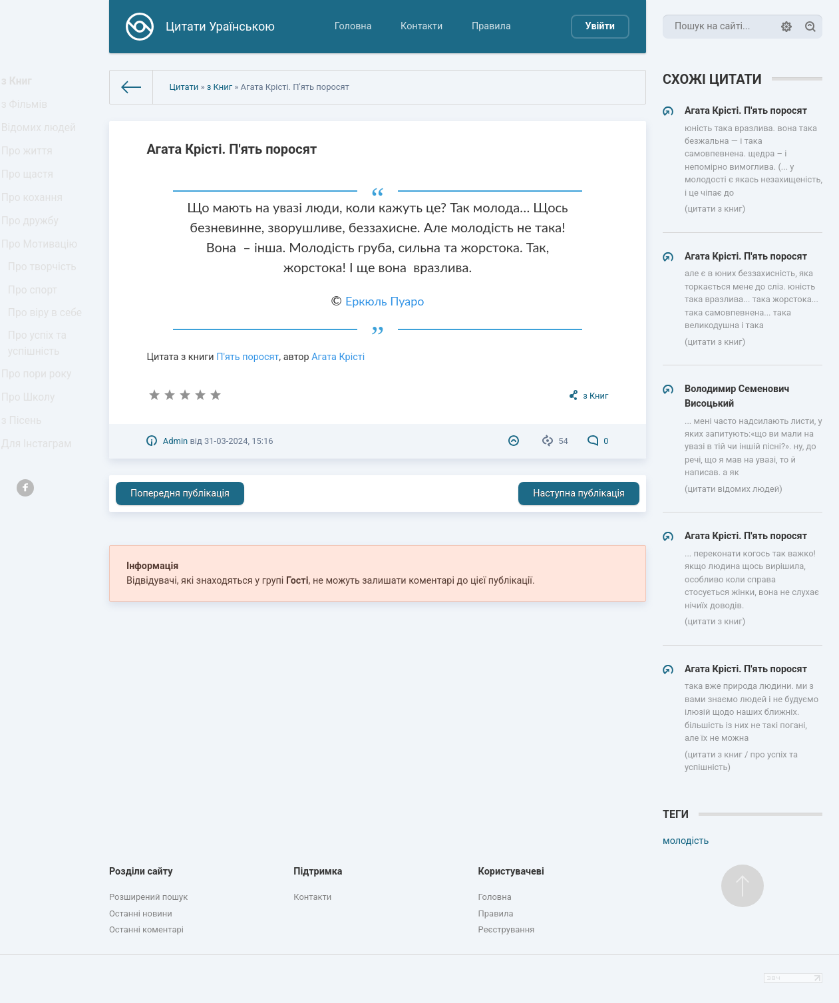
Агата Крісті (338, 357)
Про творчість (45, 302)
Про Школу (32, 451)
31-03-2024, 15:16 (238, 441)
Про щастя (31, 193)
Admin (175, 441)
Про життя (30, 166)
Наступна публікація (579, 493)
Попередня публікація (180, 493)
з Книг (21, 83)
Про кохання (35, 220)
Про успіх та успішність (40, 390)
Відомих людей (41, 138)
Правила (491, 26)
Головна (353, 26)
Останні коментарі (146, 929)
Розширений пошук (148, 897)
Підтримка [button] (317, 871)
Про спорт (36, 329)
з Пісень (25, 479)
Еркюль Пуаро (384, 301)
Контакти (421, 26)
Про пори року (39, 424)
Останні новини (140, 913)
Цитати (183, 87)
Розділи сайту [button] (141, 871)
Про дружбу (33, 248)
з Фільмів (28, 110)
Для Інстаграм (39, 506)
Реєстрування (506, 929)
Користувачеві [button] (511, 871)
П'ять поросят (247, 357)
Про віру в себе (47, 356)
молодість (686, 841)
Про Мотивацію (42, 276)
